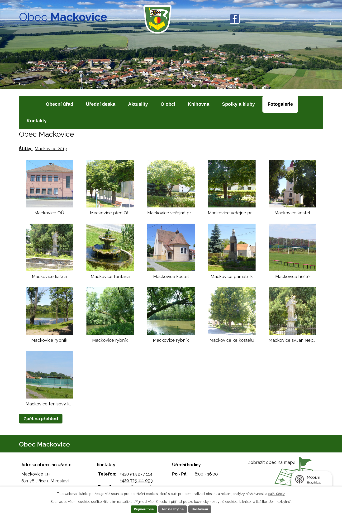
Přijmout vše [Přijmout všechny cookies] (142, 509)
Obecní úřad (59, 104)
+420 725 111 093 (136, 480)
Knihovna (198, 104)
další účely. (276, 494)
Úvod (29, 104)
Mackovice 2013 (51, 148)
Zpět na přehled (41, 418)
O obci (168, 104)
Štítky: (26, 148)
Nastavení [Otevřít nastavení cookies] (201, 509)
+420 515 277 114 (136, 473)
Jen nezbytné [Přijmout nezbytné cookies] (173, 509)
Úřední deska (100, 104)
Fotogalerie (280, 104)
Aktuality (138, 104)
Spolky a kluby (238, 104)
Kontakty (37, 120)
